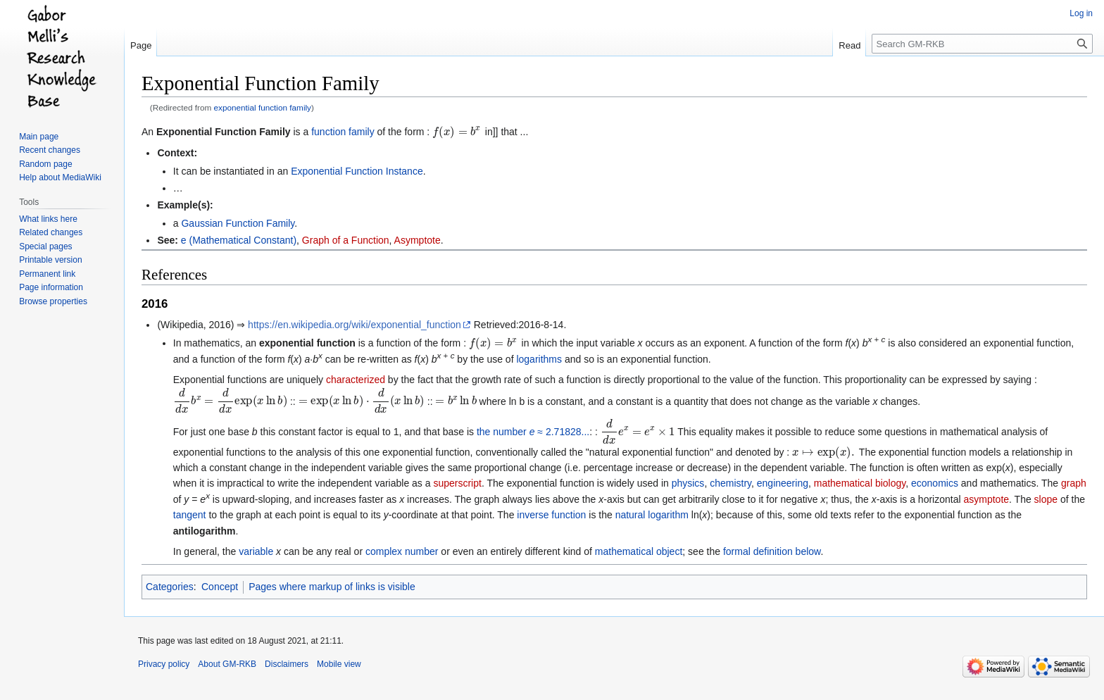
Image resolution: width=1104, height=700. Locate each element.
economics (934, 483)
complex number (402, 551)
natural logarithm (652, 514)
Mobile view (339, 664)
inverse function (551, 514)
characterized (355, 379)
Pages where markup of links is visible (332, 586)
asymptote (986, 499)
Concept (219, 586)
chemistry (730, 483)
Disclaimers (286, 664)
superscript (457, 483)
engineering (782, 483)
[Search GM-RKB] (982, 44)
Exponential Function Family (223, 131)
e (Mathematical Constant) (238, 240)
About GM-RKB (227, 664)
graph (1073, 483)
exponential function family (262, 107)
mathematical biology (859, 483)
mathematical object (639, 551)
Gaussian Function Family (237, 223)
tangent (189, 514)
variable (256, 551)
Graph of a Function (345, 240)
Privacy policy (163, 664)
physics (688, 483)
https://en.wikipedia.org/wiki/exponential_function (354, 324)
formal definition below (772, 551)
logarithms (539, 359)
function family (342, 131)
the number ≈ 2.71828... (533, 431)
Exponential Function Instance (357, 171)
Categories (170, 586)
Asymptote (417, 240)
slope (1046, 499)
